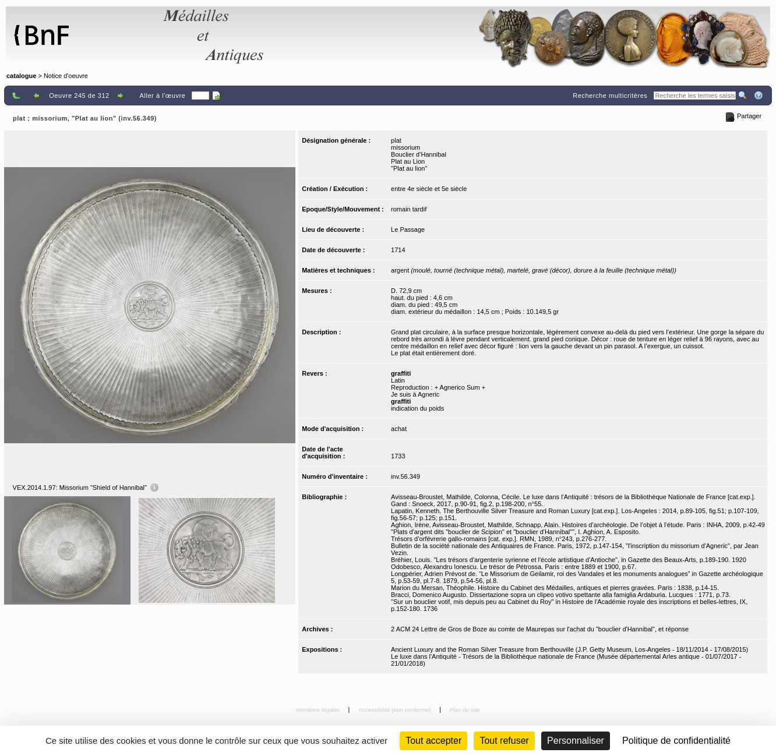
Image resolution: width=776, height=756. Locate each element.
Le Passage (408, 229)
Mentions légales (319, 709)
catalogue (21, 75)
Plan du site (465, 709)
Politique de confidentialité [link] (676, 741)
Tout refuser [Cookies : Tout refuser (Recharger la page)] (503, 741)
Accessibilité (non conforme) (395, 709)
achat (399, 428)
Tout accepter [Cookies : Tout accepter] (433, 741)
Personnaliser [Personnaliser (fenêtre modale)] (575, 741)
